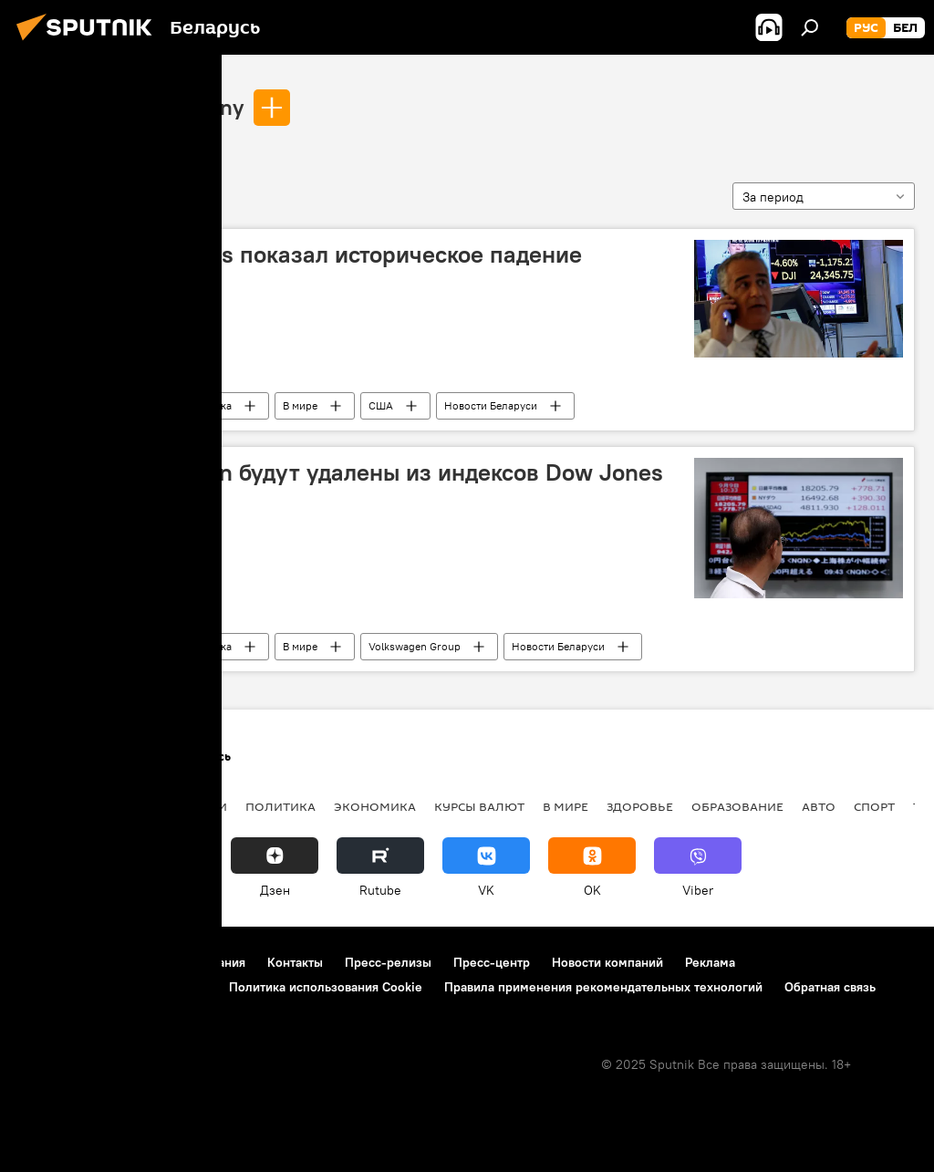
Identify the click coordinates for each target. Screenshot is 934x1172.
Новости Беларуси (490, 405)
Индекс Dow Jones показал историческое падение (306, 254)
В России (196, 806)
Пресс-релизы (388, 962)
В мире (300, 405)
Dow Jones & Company (131, 106)
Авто (818, 806)
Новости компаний (607, 962)
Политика (280, 806)
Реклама (710, 962)
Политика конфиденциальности (113, 987)
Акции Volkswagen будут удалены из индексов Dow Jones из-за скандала (347, 486)
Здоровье (640, 806)
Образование (737, 806)
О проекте (49, 962)
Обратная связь (830, 987)
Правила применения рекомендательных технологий (603, 987)
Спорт (874, 806)
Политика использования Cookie (325, 987)
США (380, 405)
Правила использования (173, 962)
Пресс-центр (491, 962)
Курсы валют (479, 806)
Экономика (203, 405)
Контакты (295, 962)
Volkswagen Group (414, 646)
